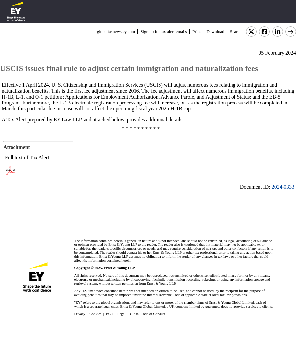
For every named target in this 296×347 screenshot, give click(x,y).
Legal (121, 314)
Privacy (79, 314)
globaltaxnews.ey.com (116, 31)
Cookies (95, 314)
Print (196, 31)
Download (215, 31)
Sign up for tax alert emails (163, 31)
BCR (109, 314)
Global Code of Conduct (147, 314)
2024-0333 (283, 187)
